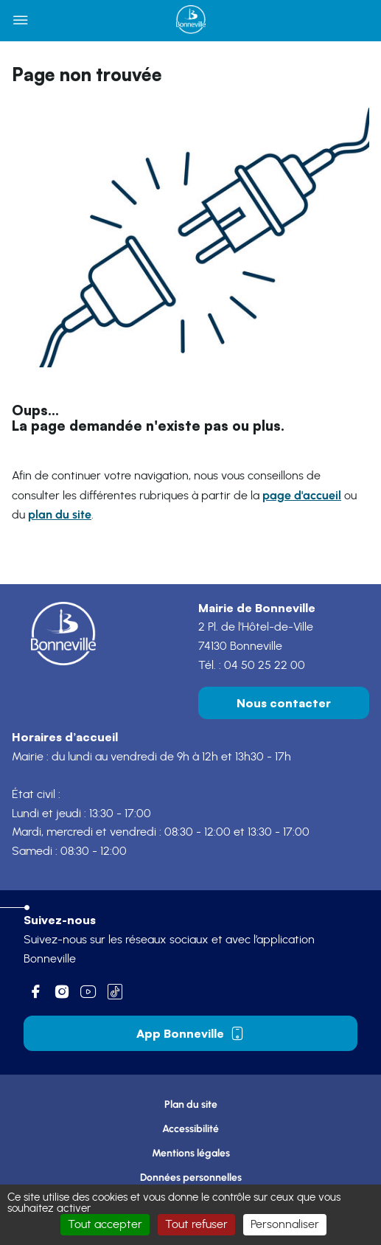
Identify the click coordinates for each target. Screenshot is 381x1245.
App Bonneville (190, 1033)
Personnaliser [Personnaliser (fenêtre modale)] (285, 1224)
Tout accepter (105, 1224)
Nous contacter (284, 703)
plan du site (59, 514)
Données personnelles (191, 1177)
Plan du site (190, 1104)
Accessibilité (190, 1129)
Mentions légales (191, 1153)
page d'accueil (301, 495)
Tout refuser (196, 1224)
